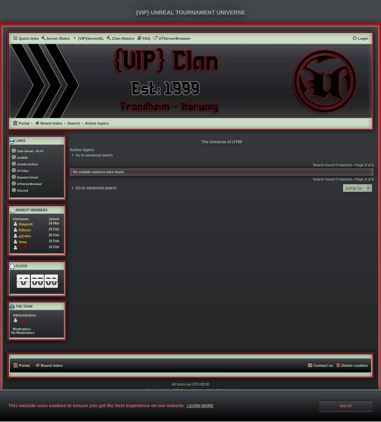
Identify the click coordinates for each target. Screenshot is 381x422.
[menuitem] (55, 39)
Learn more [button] (200, 406)
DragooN (26, 224)
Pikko (23, 248)
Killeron (25, 230)
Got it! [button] (346, 406)
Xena (23, 242)
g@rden (25, 236)
